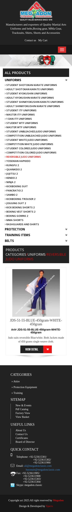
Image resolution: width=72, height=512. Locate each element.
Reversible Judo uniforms (23, 156)
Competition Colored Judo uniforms (30, 152)
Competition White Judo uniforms (29, 144)
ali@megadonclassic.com (38, 465)
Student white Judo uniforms (26, 140)
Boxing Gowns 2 (16, 216)
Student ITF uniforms (20, 110)
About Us (21, 430)
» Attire (16, 381)
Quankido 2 (13, 169)
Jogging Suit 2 (15, 203)
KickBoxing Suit (16, 186)
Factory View (23, 413)
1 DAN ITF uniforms (18, 118)
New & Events (23, 405)
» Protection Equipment (24, 387)
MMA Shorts (14, 220)
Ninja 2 (10, 182)
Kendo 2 (11, 178)
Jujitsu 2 (11, 173)
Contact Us (22, 434)
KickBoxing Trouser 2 (20, 199)
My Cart (42, 40)
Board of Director (25, 441)
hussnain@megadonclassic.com (43, 469)
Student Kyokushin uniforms (26, 93)
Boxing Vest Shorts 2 (20, 211)
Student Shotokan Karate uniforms (31, 85)
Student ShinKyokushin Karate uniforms (34, 102)
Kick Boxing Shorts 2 (20, 207)
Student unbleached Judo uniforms (30, 131)
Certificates (22, 438)
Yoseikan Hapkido (17, 161)
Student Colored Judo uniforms (28, 148)
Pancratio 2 (14, 190)
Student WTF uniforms (21, 123)
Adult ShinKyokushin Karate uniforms (32, 106)
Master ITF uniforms (20, 114)
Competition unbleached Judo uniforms (33, 135)
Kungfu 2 (12, 165)
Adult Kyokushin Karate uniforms (29, 97)
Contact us (30, 40)
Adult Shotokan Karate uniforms (29, 89)
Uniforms (36, 80)
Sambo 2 (11, 194)
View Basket (22, 417)
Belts (36, 241)
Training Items (36, 235)
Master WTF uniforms (20, 127)
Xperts (49, 506)
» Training (17, 393)
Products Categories (16, 252)
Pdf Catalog (22, 409)
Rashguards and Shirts (22, 224)
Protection (36, 229)
